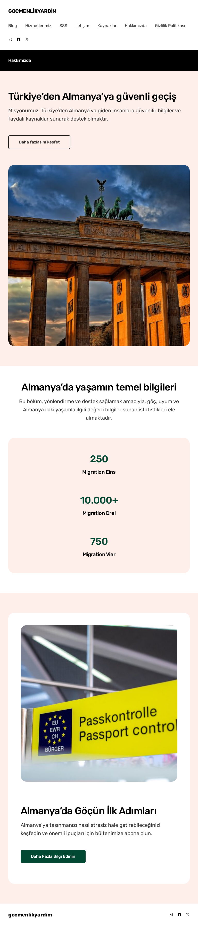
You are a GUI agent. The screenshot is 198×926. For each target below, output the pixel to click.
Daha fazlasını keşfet (39, 142)
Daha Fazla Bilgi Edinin (53, 856)
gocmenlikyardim (32, 11)
